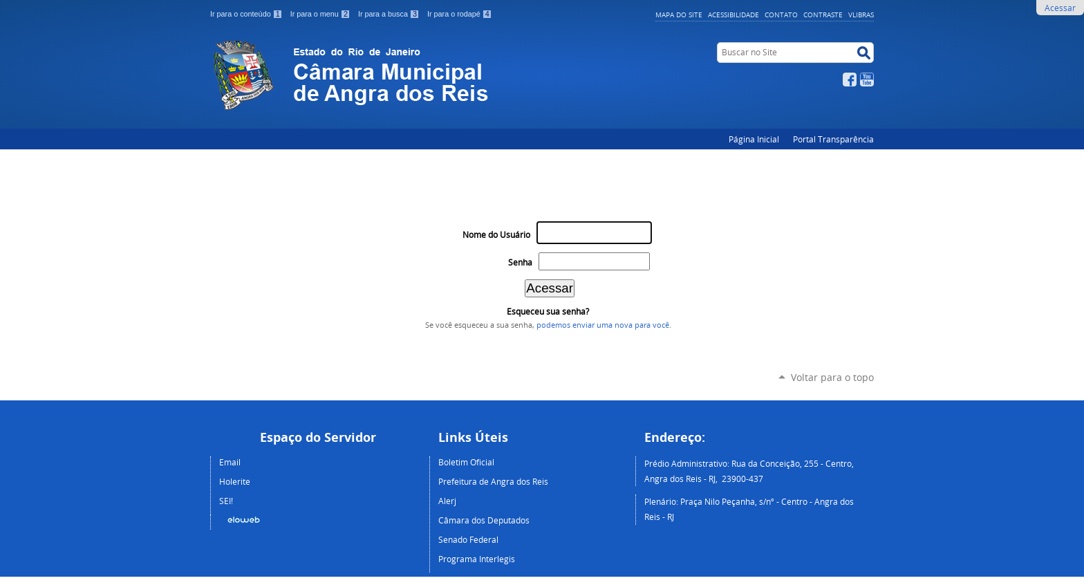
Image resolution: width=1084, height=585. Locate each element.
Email (230, 461)
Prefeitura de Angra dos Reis (493, 481)
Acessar (1060, 7)
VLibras (861, 14)
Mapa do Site (678, 14)
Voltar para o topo (832, 377)
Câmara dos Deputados (484, 520)
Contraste (823, 14)
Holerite (234, 481)
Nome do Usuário (496, 235)
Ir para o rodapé (459, 14)
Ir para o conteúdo (247, 14)
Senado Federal (468, 539)
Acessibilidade (733, 14)
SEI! (226, 500)
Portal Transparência (833, 139)
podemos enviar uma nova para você (602, 325)
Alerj (447, 500)
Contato (781, 14)
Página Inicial (754, 139)
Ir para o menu (321, 14)
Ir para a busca (390, 14)
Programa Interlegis (476, 558)
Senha (520, 262)
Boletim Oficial (466, 461)
